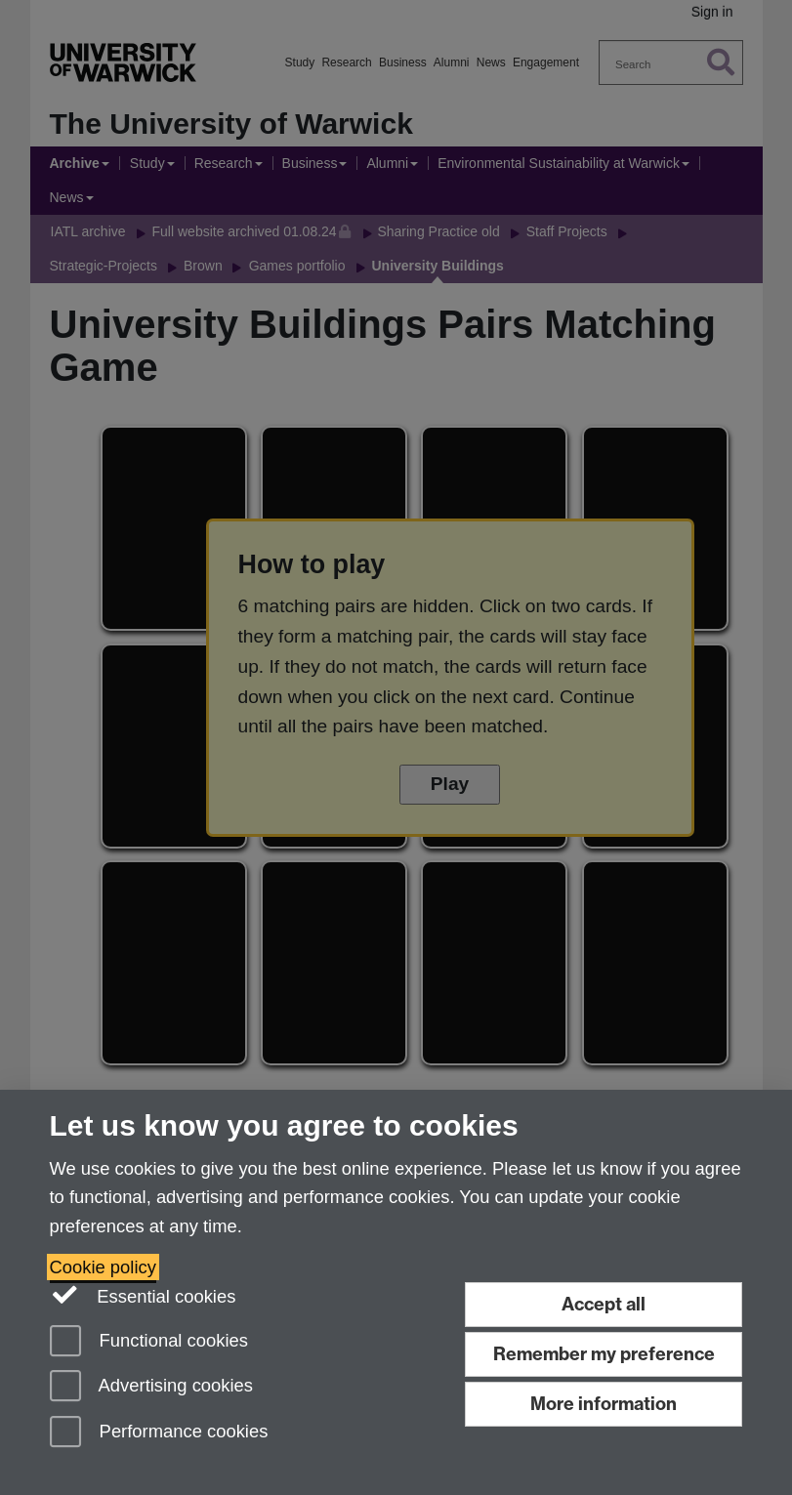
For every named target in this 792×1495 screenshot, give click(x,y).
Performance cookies (159, 1433)
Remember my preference (604, 1354)
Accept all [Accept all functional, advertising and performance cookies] (604, 1304)
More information (603, 1403)
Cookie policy (103, 1267)
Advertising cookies (152, 1387)
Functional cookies (149, 1342)
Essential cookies (143, 1294)
